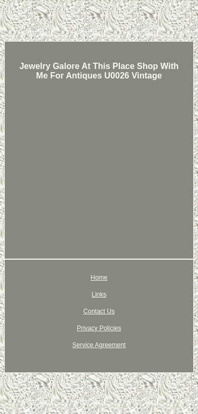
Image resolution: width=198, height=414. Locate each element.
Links (98, 294)
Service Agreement (99, 345)
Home (98, 277)
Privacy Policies (99, 328)
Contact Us (99, 311)
